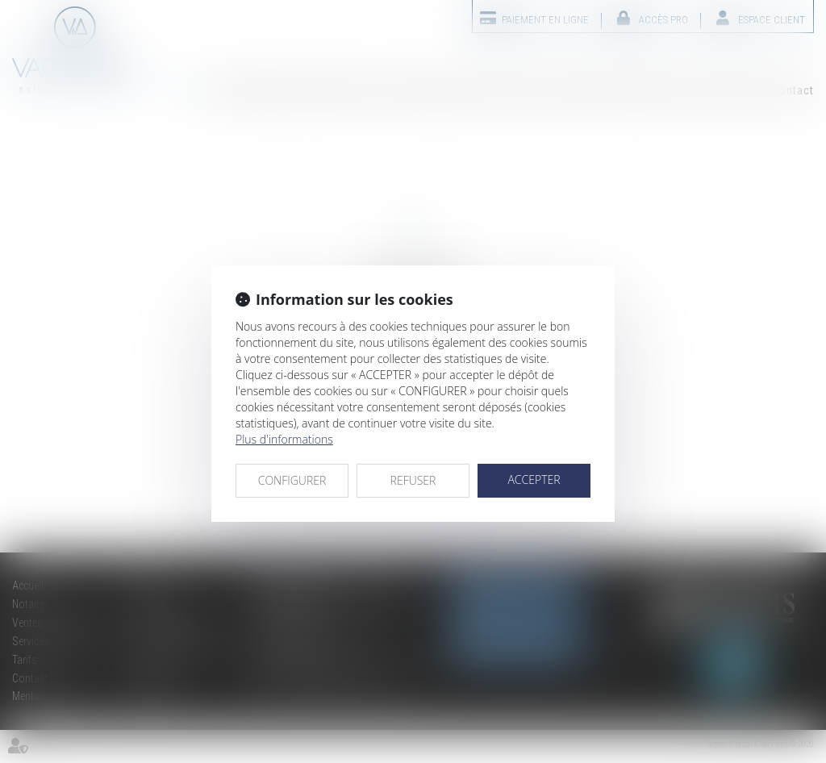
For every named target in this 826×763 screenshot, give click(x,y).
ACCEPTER (533, 479)
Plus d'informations (284, 439)
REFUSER (413, 480)
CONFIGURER (292, 480)
